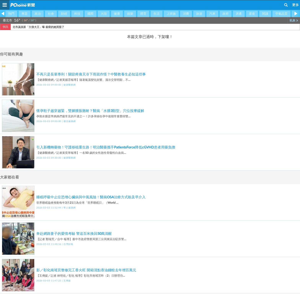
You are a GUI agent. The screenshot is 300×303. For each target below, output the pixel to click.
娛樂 (130, 13)
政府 (226, 13)
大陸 (104, 13)
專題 (24, 13)
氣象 (293, 20)
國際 (90, 13)
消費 (186, 13)
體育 (143, 13)
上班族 (171, 13)
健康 (117, 13)
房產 (239, 13)
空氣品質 (281, 13)
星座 (252, 13)
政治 (38, 13)
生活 (156, 13)
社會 (51, 13)
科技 (77, 13)
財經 (64, 13)
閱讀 (265, 13)
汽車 (212, 13)
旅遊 (199, 13)
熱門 (11, 13)
